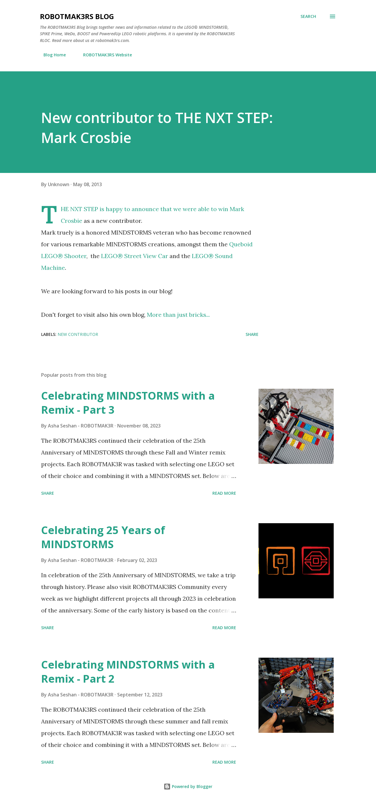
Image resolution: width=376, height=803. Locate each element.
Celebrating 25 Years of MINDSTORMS (103, 537)
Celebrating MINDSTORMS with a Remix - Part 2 (128, 671)
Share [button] (252, 334)
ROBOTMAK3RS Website (104, 55)
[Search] (308, 16)
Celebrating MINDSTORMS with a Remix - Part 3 (128, 402)
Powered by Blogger (188, 786)
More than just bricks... (178, 314)
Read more (224, 493)
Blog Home (51, 55)
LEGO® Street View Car (134, 256)
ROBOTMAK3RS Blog (77, 16)
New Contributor (78, 334)
